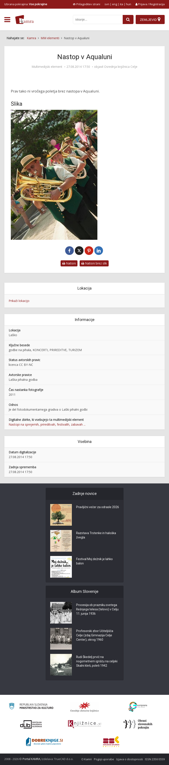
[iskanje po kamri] (98, 19)
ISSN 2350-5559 (155, 759)
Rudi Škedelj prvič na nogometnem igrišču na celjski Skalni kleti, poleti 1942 (96, 661)
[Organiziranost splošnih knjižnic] (84, 707)
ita (121, 4)
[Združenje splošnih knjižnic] (111, 741)
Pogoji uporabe (104, 759)
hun (128, 4)
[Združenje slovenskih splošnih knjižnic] (84, 724)
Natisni (69, 263)
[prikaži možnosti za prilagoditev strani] (86, 4)
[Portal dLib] (31, 724)
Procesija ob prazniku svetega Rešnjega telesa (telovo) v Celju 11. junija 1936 (97, 609)
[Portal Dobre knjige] (44, 741)
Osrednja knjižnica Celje (120, 67)
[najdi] (128, 19)
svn (107, 4)
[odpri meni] (7, 19)
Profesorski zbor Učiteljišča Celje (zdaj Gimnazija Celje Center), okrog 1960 (94, 635)
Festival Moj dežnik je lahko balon (94, 561)
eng (114, 4)
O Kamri (86, 759)
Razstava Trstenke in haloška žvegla (96, 535)
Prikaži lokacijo (19, 301)
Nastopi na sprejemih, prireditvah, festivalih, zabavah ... (47, 424)
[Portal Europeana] (138, 706)
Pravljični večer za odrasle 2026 (97, 507)
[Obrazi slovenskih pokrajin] (138, 724)
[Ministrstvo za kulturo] (31, 707)
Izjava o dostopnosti (129, 759)
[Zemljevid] (150, 19)
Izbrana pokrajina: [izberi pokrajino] (25, 4)
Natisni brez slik (94, 263)
